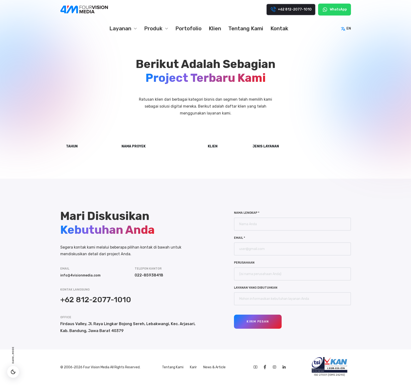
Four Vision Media (96, 367)
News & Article (213, 367)
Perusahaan (244, 262)
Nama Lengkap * (246, 212)
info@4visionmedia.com (82, 275)
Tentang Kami (172, 367)
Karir (192, 367)
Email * (239, 237)
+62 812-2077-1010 (95, 299)
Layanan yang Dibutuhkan (255, 287)
